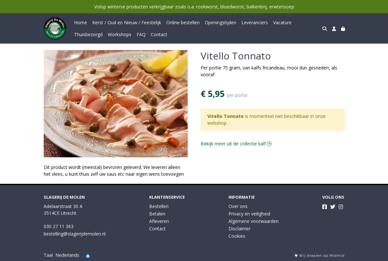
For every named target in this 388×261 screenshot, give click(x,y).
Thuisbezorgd (88, 34)
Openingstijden (220, 22)
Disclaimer (239, 228)
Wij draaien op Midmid (320, 256)
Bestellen (159, 206)
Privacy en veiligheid (249, 214)
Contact (159, 34)
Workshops (119, 34)
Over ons (238, 206)
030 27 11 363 (58, 226)
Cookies (236, 236)
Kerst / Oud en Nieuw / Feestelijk (126, 22)
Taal (48, 255)
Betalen (157, 214)
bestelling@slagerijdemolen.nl (74, 234)
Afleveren (159, 221)
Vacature (282, 22)
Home (80, 22)
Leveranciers (254, 22)
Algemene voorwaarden (253, 221)
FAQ (141, 34)
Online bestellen (183, 22)
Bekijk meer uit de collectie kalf (236, 144)
